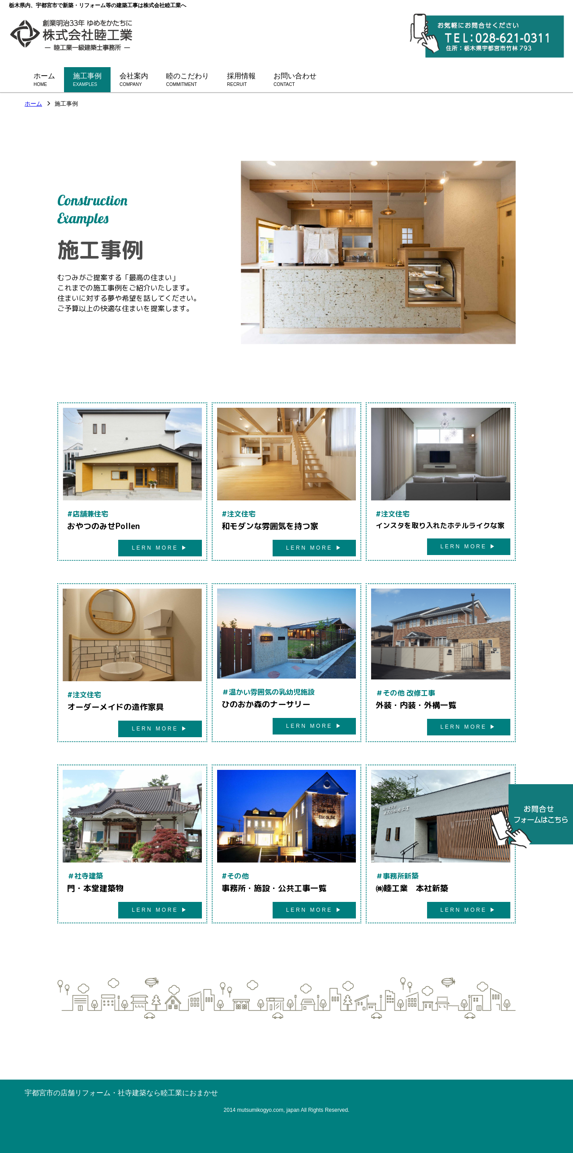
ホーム (33, 104)
